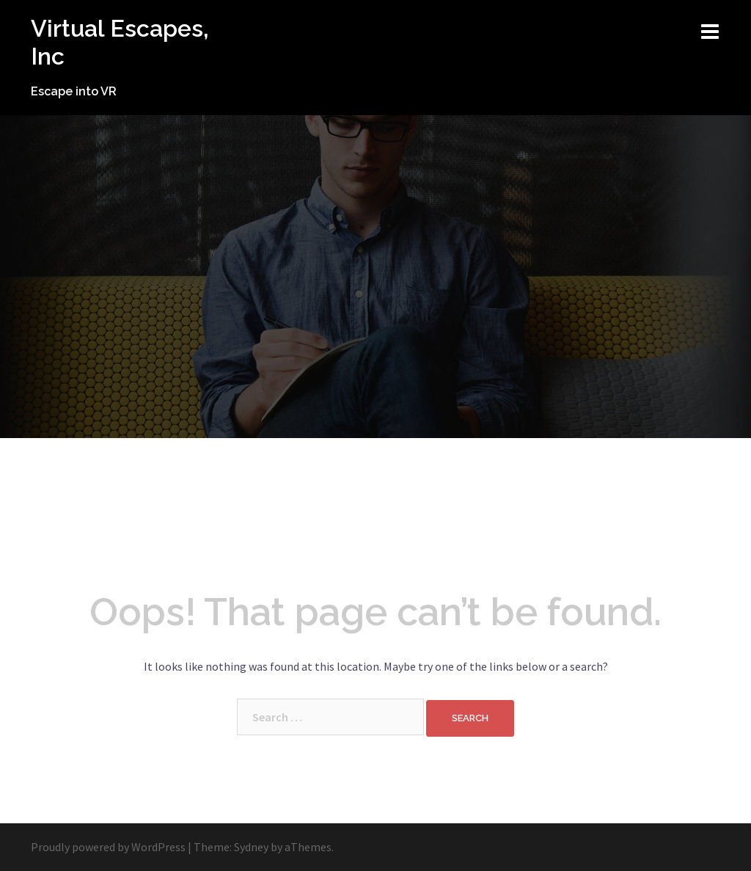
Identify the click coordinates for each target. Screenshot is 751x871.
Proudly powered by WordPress (108, 846)
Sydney (251, 846)
